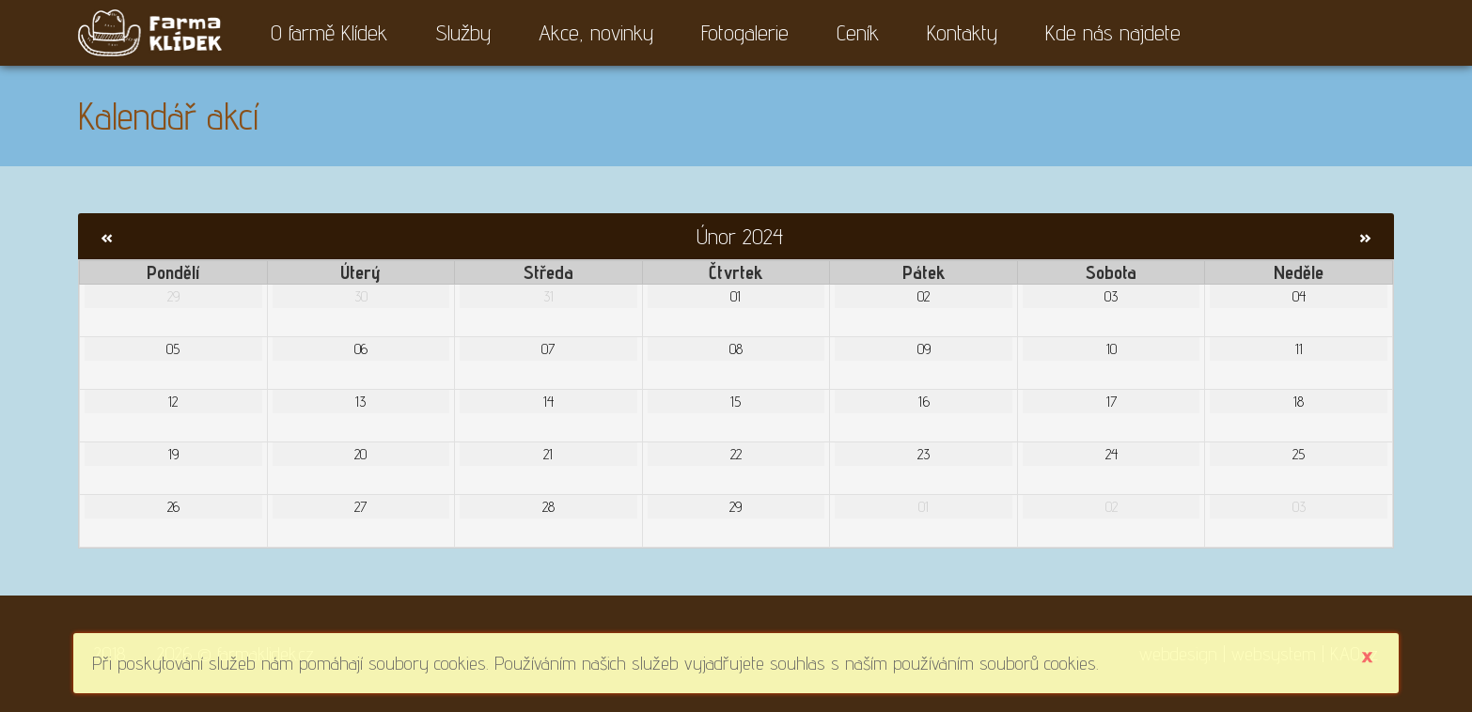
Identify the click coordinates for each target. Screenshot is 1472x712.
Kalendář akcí (168, 116)
